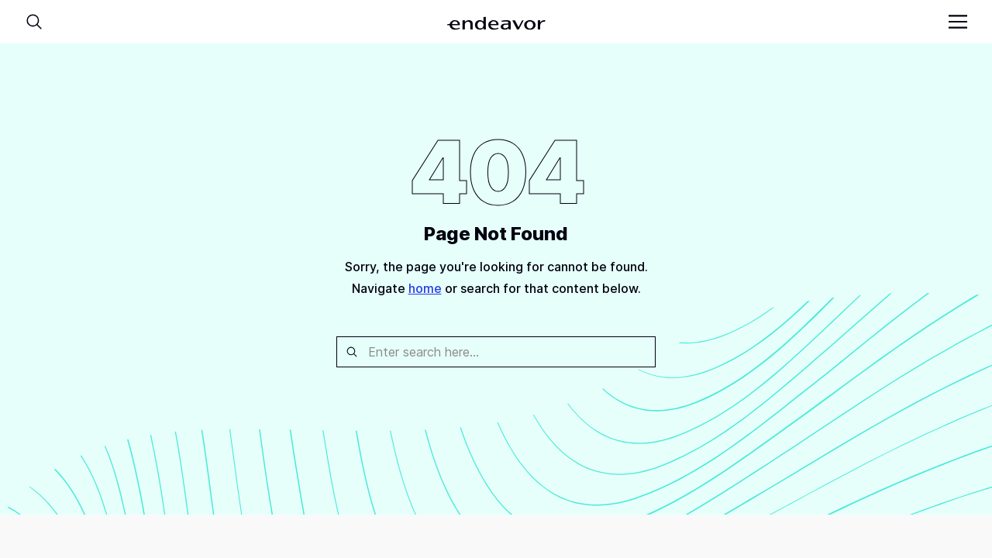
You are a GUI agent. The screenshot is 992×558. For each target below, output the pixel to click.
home (425, 288)
